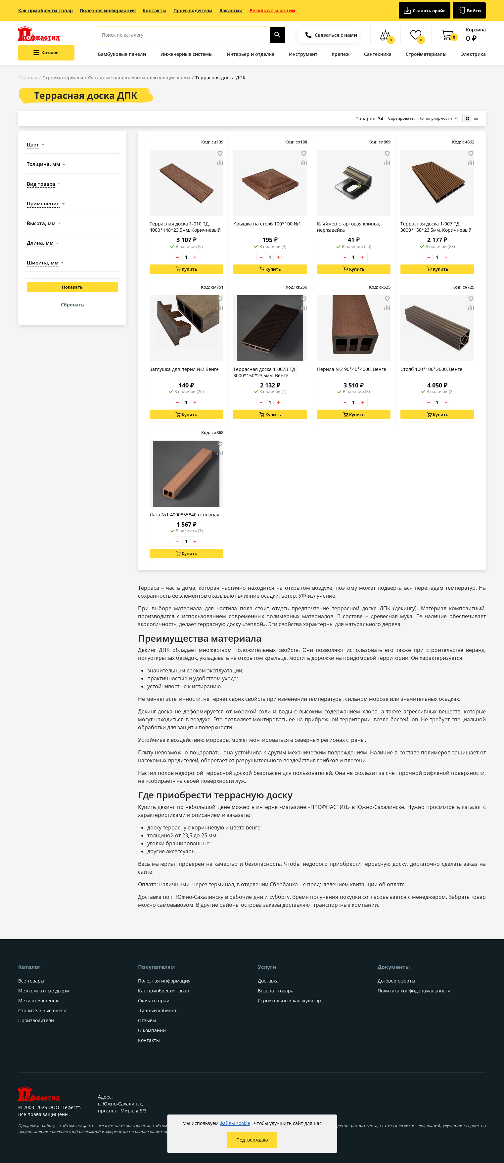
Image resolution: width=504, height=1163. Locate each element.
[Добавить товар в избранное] (220, 153)
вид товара (41, 183)
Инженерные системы (186, 54)
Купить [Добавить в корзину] (186, 269)
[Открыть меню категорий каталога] (46, 52)
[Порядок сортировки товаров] (439, 118)
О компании (152, 1030)
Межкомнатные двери (43, 990)
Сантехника (377, 54)
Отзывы (147, 1020)
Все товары (31, 981)
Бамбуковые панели (122, 54)
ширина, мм (43, 262)
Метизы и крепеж (38, 1000)
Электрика (473, 54)
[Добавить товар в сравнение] (220, 162)
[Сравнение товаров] (386, 35)
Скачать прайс (425, 10)
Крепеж (340, 54)
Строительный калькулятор (289, 1000)
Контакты (154, 10)
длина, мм (40, 242)
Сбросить (72, 304)
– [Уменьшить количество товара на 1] (177, 257)
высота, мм (41, 223)
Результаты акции (272, 10)
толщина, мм (43, 164)
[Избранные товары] (416, 35)
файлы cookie (235, 1123)
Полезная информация (108, 10)
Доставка (268, 981)
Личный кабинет (157, 1010)
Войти (469, 10)
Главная (27, 77)
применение (43, 203)
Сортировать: (425, 118)
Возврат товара (276, 990)
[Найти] (277, 35)
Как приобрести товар (45, 10)
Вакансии (231, 10)
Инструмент (303, 54)
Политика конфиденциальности (414, 990)
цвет (33, 144)
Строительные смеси (42, 1010)
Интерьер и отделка (250, 54)
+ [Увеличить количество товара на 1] (195, 257)
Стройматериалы (426, 54)
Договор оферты (396, 981)
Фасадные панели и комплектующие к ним (139, 77)
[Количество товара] (186, 257)
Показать (72, 287)
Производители (192, 10)
